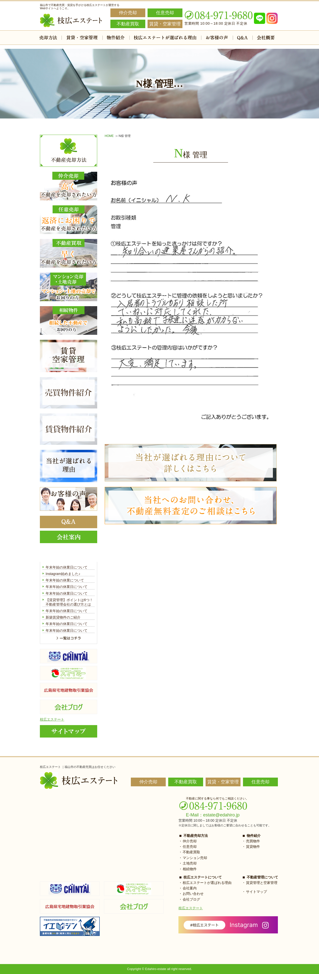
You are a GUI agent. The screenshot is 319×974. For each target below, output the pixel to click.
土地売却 (190, 863)
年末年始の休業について (65, 580)
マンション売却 (195, 858)
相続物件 (190, 869)
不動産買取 (191, 852)
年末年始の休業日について (66, 567)
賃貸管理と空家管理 (261, 883)
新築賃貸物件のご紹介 (63, 617)
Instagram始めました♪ (63, 574)
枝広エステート (52, 719)
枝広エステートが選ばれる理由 (207, 883)
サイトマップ (256, 892)
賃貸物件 (253, 847)
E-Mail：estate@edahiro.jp (212, 814)
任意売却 (190, 847)
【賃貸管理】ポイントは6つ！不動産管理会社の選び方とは (69, 602)
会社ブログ (191, 899)
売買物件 (253, 841)
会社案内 (190, 888)
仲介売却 (190, 841)
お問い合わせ (193, 894)
